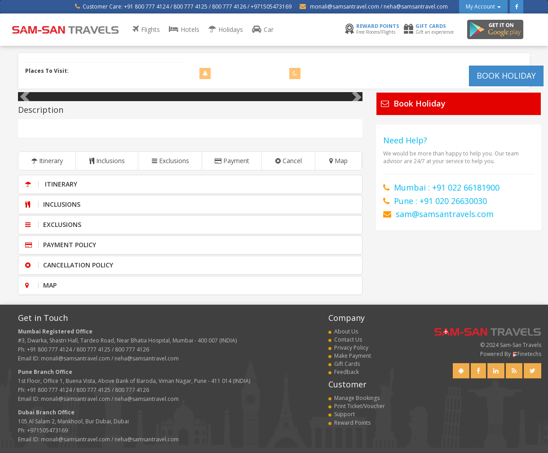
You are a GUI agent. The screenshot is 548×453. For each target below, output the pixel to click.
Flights (146, 29)
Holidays (225, 29)
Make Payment (349, 356)
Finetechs (526, 354)
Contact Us (345, 339)
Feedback (343, 372)
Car (263, 29)
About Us (343, 331)
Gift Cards (344, 364)
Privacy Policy (348, 347)
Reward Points (349, 422)
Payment (232, 160)
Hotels (184, 29)
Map (338, 160)
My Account (483, 6)
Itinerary (47, 160)
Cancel (288, 160)
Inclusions (107, 160)
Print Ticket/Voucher (356, 406)
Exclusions (170, 160)
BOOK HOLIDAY (506, 75)
